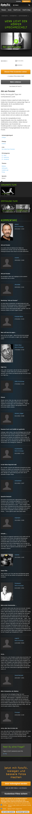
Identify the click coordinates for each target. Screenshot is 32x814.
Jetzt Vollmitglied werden (16, 784)
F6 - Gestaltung (5, 159)
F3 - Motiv (4, 155)
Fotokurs (4, 143)
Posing (3, 172)
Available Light (5, 170)
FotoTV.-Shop (26, 10)
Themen (3, 10)
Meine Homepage (19, 226)
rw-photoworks (18, 448)
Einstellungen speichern (23, 812)
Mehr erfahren (15, 82)
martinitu (17, 554)
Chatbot (4, 808)
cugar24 (17, 638)
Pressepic (17, 712)
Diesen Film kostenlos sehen (15, 72)
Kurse (9, 10)
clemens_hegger (19, 413)
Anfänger (4, 137)
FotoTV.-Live (17, 10)
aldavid (16, 224)
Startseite (5, 15)
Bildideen (4, 166)
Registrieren (26, 1)
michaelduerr (18, 480)
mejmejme (17, 517)
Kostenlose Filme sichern (16, 794)
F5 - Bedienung (5, 157)
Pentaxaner (18, 583)
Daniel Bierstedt (19, 675)
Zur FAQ (5, 753)
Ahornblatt (17, 284)
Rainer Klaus (18, 345)
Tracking (4, 805)
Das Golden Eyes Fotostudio (8, 149)
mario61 (17, 257)
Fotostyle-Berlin (19, 316)
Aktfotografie (23, 15)
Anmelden (18, 1)
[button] (16, 41)
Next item (29, 208)
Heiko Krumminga (19, 381)
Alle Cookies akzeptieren (8, 812)
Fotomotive (13, 15)
